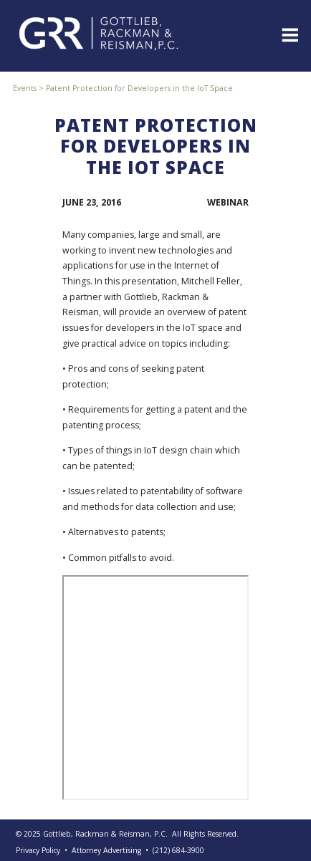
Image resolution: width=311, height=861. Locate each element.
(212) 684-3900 (178, 850)
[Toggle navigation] (288, 33)
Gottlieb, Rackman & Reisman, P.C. (105, 834)
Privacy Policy (38, 850)
